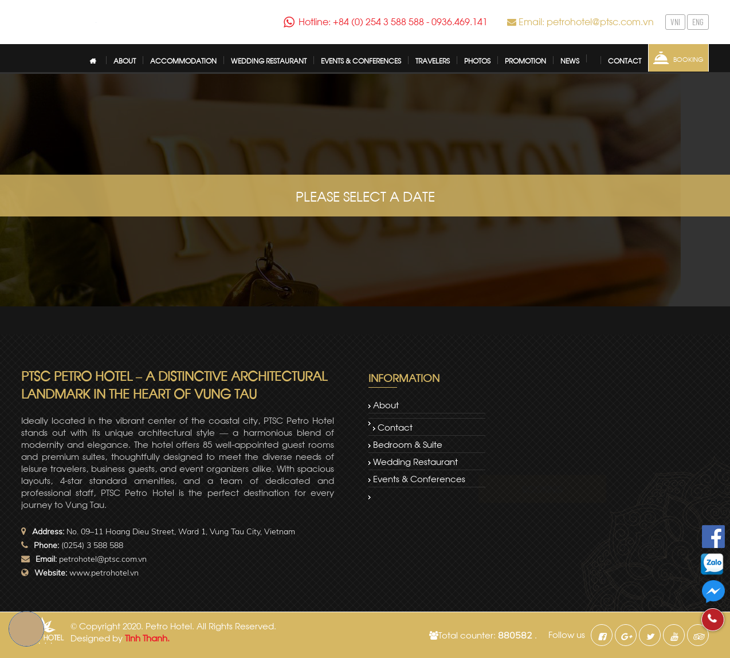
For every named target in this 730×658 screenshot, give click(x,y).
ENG (697, 21)
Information (403, 377)
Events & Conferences (419, 478)
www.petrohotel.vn (104, 573)
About (386, 404)
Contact (395, 426)
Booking (687, 59)
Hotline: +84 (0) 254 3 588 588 (364, 21)
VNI (676, 21)
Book (26, 629)
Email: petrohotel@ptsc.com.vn (586, 20)
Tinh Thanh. (147, 637)
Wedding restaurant (415, 461)
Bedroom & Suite (407, 444)
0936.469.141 (450, 21)
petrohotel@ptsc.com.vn (103, 559)
